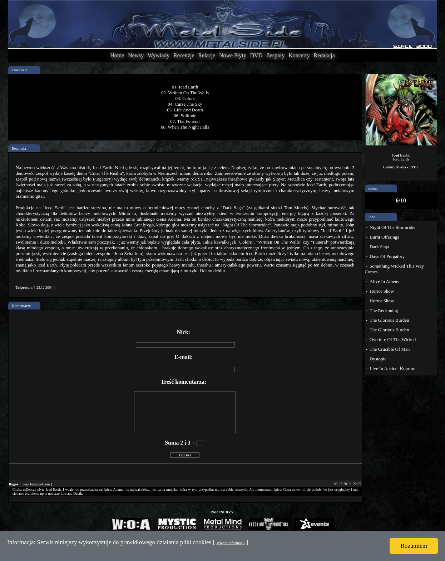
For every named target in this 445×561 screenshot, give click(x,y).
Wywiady (158, 55)
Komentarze (21, 305)
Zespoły (275, 55)
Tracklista (20, 70)
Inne (372, 217)
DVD (256, 55)
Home (117, 55)
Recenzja (19, 148)
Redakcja (324, 55)
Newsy (136, 55)
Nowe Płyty (232, 55)
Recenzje (183, 55)
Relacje (206, 55)
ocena (373, 188)
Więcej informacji (230, 543)
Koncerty (299, 55)
